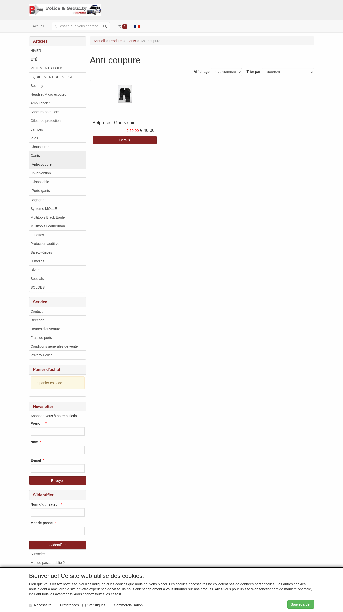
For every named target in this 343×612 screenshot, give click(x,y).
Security (37, 86)
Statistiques (93, 605)
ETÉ (34, 59)
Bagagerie (39, 200)
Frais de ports (41, 338)
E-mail (36, 460)
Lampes (37, 129)
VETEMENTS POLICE (48, 68)
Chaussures (40, 147)
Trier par (254, 72)
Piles (34, 138)
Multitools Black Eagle (48, 217)
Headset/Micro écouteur (49, 94)
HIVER (36, 51)
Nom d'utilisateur (45, 504)
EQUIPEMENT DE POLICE (52, 77)
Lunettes (37, 235)
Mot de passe (42, 523)
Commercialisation (126, 605)
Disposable (40, 182)
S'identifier (57, 545)
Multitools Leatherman (48, 226)
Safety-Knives (41, 252)
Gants (35, 156)
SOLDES (38, 287)
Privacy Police (42, 355)
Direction (37, 320)
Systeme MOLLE (44, 209)
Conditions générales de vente (54, 346)
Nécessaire (40, 605)
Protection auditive (45, 244)
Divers (36, 270)
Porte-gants (41, 191)
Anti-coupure (42, 164)
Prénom (37, 423)
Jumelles (37, 261)
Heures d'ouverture (45, 329)
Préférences (67, 605)
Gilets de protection (46, 121)
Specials (37, 279)
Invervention (41, 173)
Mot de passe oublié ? (48, 563)
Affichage (202, 72)
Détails (124, 140)
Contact (37, 311)
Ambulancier (40, 103)
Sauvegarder (301, 604)
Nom (34, 442)
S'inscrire (38, 554)
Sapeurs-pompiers (45, 112)
